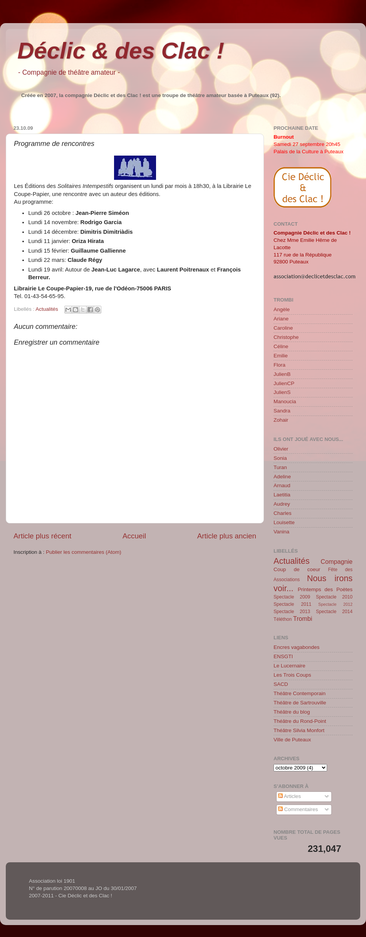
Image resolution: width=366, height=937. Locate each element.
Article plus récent (42, 536)
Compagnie (337, 561)
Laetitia (282, 495)
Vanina (281, 532)
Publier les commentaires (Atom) (83, 552)
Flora (279, 365)
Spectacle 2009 (292, 597)
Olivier (281, 449)
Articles (289, 796)
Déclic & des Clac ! (120, 51)
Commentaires (298, 809)
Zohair (281, 420)
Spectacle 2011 (292, 604)
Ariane (281, 319)
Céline (281, 346)
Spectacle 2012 (335, 604)
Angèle (282, 309)
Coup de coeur (297, 569)
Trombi (302, 618)
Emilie (281, 356)
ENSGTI (283, 656)
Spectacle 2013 (292, 611)
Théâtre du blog (292, 712)
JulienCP (284, 383)
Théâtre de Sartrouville (300, 703)
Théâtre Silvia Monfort (299, 730)
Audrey (282, 504)
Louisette (284, 522)
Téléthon (283, 619)
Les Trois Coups (292, 675)
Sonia (280, 458)
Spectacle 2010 (334, 597)
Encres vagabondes (296, 647)
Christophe (286, 337)
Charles (283, 513)
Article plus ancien (226, 536)
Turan (280, 467)
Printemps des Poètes (325, 589)
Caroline (283, 328)
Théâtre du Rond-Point (300, 721)
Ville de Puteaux (292, 740)
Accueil (134, 536)
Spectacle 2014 (334, 611)
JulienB (282, 374)
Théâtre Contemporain (300, 693)
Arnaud (282, 485)
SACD (281, 684)
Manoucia (285, 401)
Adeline (282, 476)
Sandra (282, 411)
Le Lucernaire (290, 666)
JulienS (282, 392)
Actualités (46, 309)
